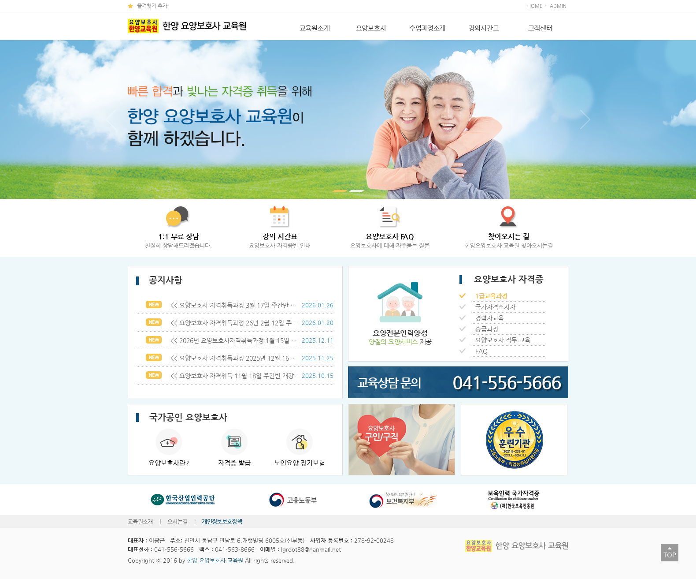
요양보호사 (371, 28)
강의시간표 (484, 28)
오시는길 (178, 521)
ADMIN (558, 6)
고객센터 (540, 28)
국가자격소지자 (493, 306)
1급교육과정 (489, 295)
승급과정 (485, 328)
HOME (534, 6)
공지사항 (159, 280)
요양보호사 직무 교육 (501, 340)
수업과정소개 (427, 28)
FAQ (480, 351)
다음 (585, 119)
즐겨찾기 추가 (152, 6)
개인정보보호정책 (222, 521)
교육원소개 (315, 28)
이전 (111, 119)
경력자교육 (488, 317)
